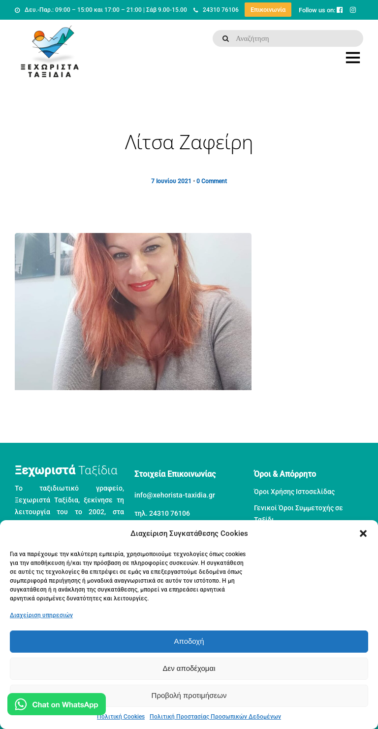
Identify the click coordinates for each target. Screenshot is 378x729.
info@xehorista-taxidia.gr (174, 495)
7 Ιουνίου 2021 (171, 181)
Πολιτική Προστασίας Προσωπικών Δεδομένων (215, 716)
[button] (363, 533)
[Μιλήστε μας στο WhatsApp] (56, 706)
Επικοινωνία (268, 9)
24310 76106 (216, 9)
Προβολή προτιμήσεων (189, 695)
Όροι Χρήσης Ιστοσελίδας (294, 492)
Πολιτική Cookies (121, 716)
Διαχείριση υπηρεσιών (41, 615)
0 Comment (211, 181)
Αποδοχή (189, 641)
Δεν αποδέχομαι (188, 668)
